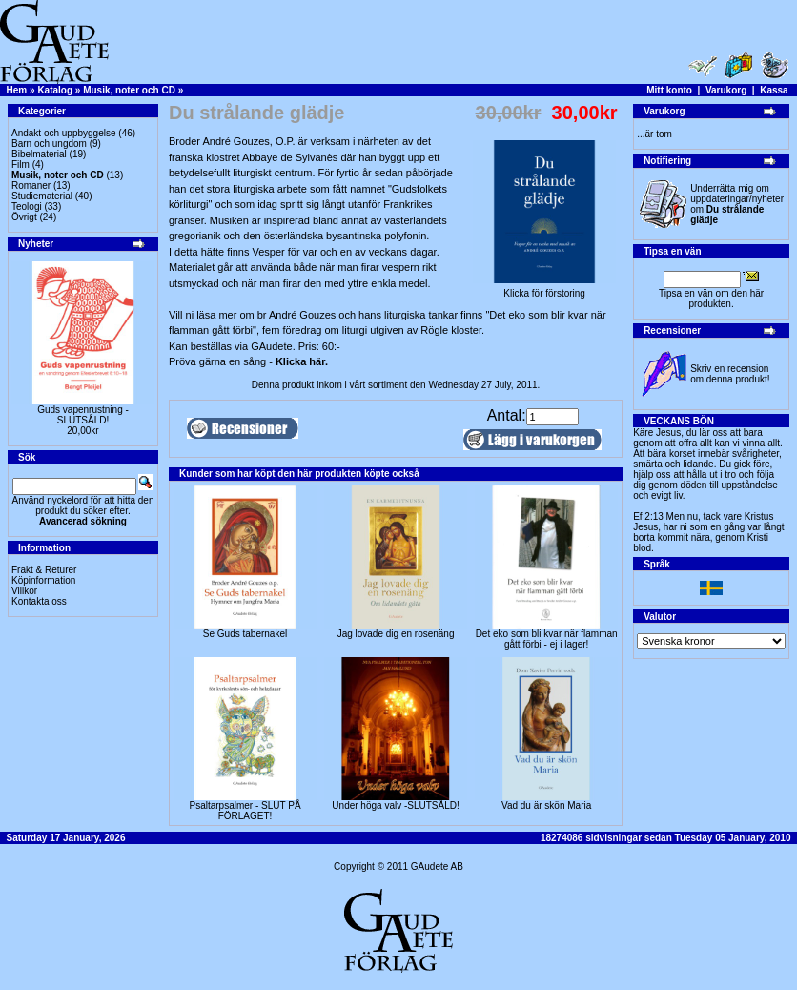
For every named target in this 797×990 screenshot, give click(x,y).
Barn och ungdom (49, 143)
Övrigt (24, 217)
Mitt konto (669, 90)
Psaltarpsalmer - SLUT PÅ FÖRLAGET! (244, 810)
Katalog (54, 90)
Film (20, 164)
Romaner (31, 185)
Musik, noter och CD (129, 90)
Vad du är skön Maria (546, 805)
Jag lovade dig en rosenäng (396, 634)
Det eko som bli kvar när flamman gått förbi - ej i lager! (547, 639)
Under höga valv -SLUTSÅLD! (395, 805)
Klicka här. (302, 361)
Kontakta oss (39, 601)
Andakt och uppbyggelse (63, 133)
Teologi (26, 206)
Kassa (773, 90)
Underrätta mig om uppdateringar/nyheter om (737, 204)
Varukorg (725, 90)
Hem (17, 90)
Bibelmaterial (39, 154)
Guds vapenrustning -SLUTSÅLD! (83, 414)
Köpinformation (43, 580)
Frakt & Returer (43, 570)
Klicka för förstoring (544, 289)
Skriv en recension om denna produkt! (729, 373)
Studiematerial (41, 196)
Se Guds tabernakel (245, 634)
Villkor (24, 591)
